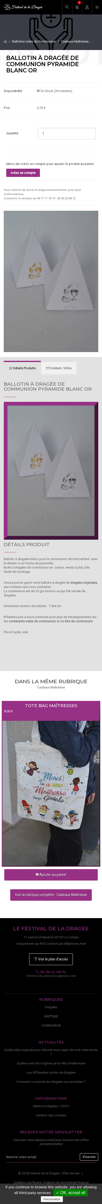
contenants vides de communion (32, 621)
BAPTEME (51, 1016)
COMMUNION (51, 1025)
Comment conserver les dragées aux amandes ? (51, 1082)
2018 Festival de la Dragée (38, 1173)
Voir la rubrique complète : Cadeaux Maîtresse (51, 895)
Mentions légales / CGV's (51, 1106)
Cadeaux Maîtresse (75, 41)
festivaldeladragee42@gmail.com (51, 976)
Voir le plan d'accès (51, 959)
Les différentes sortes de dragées (51, 1072)
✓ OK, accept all (70, 1193)
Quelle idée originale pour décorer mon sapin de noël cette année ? (51, 1052)
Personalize (51, 1199)
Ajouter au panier (51, 875)
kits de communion (79, 621)
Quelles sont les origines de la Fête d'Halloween (51, 1063)
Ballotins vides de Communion (34, 41)
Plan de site (71, 1173)
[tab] (22, 368)
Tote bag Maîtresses (51, 705)
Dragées (51, 1007)
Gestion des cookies (51, 1115)
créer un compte (23, 173)
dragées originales (83, 582)
